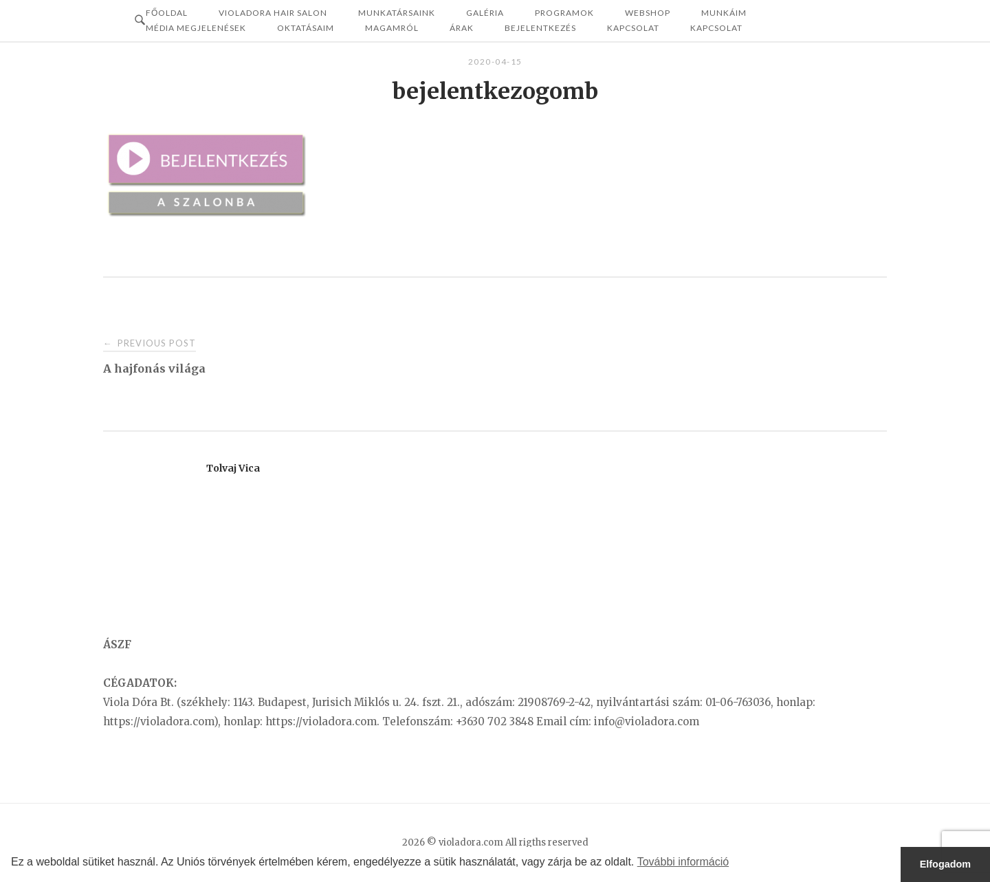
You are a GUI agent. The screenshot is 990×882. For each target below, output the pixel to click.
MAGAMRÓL (392, 28)
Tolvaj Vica (233, 468)
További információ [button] (683, 862)
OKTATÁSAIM (305, 28)
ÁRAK (462, 28)
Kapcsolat (633, 28)
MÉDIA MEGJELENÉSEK (196, 28)
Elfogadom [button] (945, 864)
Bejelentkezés (540, 28)
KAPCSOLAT (716, 28)
